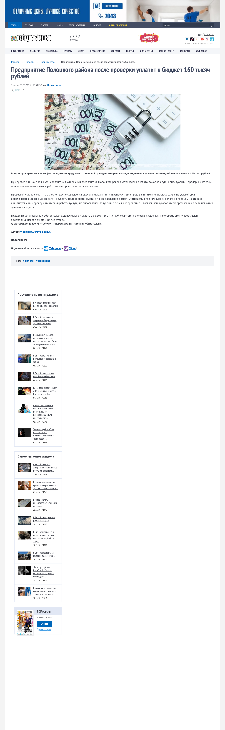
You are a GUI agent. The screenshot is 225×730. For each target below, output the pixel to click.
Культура (67, 51)
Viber (70, 248)
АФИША (60, 25)
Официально (17, 51)
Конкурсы (185, 51)
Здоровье (115, 51)
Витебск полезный (118, 25)
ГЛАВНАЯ (15, 25)
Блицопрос (201, 51)
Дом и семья (146, 51)
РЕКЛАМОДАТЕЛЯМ (78, 25)
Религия (130, 51)
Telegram (52, 248)
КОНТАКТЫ (97, 25)
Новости (29, 61)
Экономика (52, 51)
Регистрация (209, 34)
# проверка (43, 260)
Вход (200, 34)
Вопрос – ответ (166, 51)
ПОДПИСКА (30, 25)
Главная (15, 61)
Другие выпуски (44, 629)
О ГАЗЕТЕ (45, 25)
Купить (44, 623)
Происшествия (97, 51)
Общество (35, 51)
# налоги (28, 260)
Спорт (81, 51)
